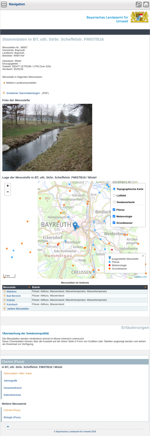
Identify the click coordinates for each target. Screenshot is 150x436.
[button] (75, 226)
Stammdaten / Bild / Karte (18, 373)
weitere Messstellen (18, 308)
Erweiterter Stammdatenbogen (21, 93)
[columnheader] (17, 287)
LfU (145, 277)
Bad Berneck (12, 296)
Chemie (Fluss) (12, 410)
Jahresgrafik (10, 380)
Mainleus (9, 291)
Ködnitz (9, 300)
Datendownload (12, 395)
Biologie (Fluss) (12, 417)
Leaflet (137, 277)
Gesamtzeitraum (13, 388)
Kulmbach (10, 304)
